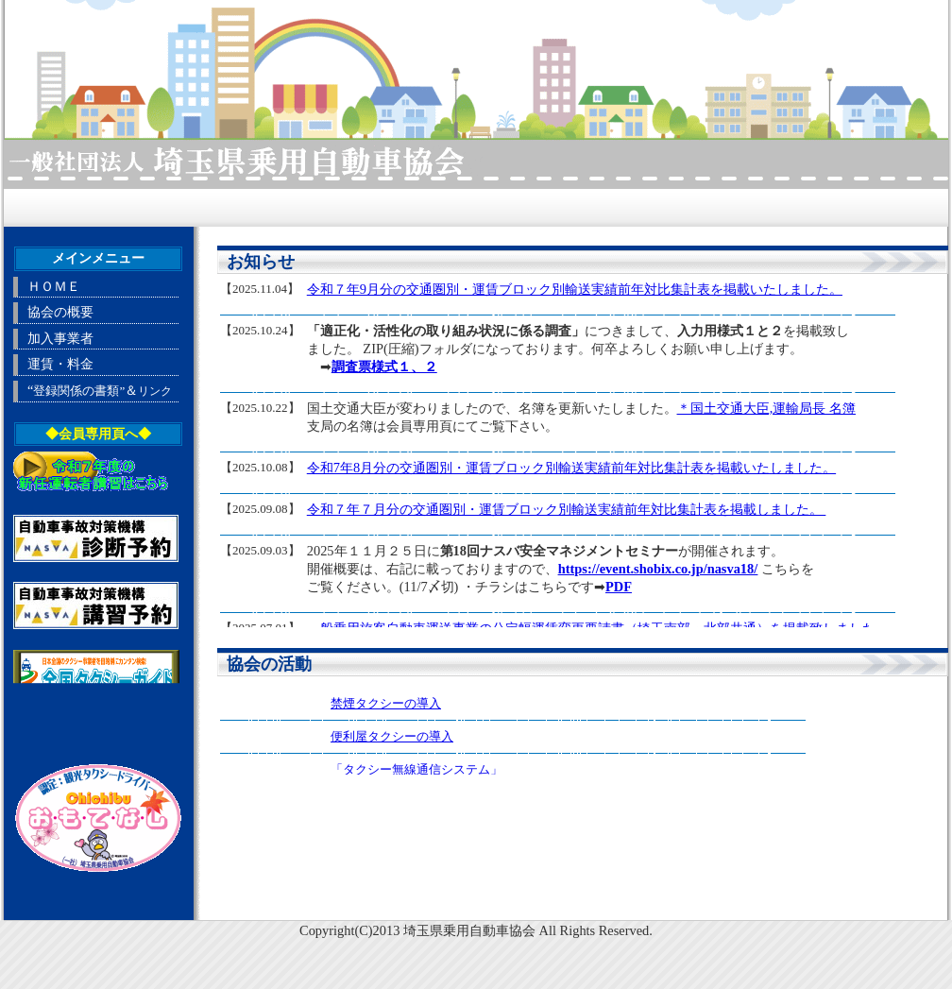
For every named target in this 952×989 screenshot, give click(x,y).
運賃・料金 (60, 363)
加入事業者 (60, 338)
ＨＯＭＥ (53, 286)
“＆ (99, 390)
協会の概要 (60, 311)
